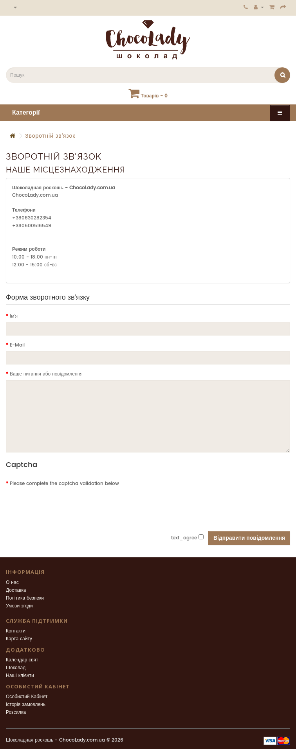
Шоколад (15, 668)
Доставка (16, 590)
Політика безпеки (25, 598)
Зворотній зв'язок (50, 135)
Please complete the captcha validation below (64, 483)
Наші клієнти (20, 675)
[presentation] (65, 505)
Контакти (15, 631)
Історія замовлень (25, 704)
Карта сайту (19, 639)
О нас (12, 582)
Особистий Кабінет (26, 697)
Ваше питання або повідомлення (46, 374)
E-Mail (17, 345)
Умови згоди (19, 606)
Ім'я (14, 316)
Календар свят (22, 660)
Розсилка (16, 712)
